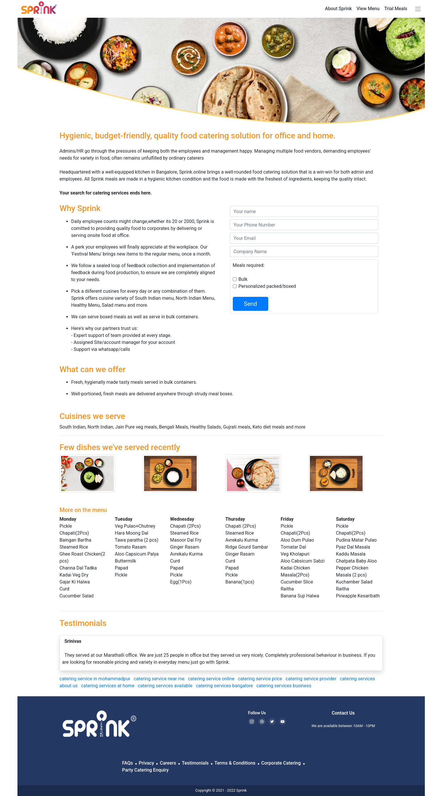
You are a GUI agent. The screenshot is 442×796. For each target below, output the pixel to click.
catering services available (166, 685)
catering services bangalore (225, 685)
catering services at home (108, 685)
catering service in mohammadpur (96, 678)
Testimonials (195, 763)
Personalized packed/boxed (267, 286)
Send (250, 303)
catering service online (212, 678)
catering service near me (160, 678)
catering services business (284, 685)
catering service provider (311, 678)
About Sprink (338, 8)
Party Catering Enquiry (145, 770)
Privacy (146, 763)
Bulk (243, 279)
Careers (168, 763)
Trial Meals (395, 8)
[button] (417, 9)
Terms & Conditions (234, 763)
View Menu (367, 8)
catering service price (260, 678)
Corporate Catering (281, 763)
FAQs (127, 763)
